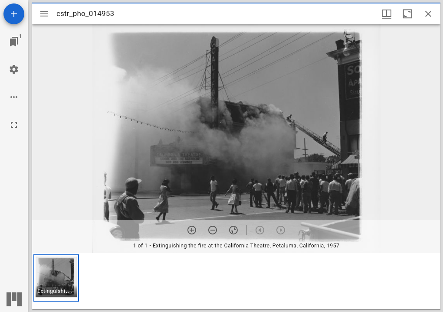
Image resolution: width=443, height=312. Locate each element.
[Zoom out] (212, 230)
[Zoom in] (191, 230)
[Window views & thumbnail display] (386, 13)
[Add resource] (13, 13)
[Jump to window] (13, 41)
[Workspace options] (13, 97)
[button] (56, 278)
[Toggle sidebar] (44, 13)
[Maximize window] (407, 13)
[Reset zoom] (233, 230)
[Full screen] (13, 124)
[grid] (236, 281)
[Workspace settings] (13, 69)
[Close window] (428, 13)
